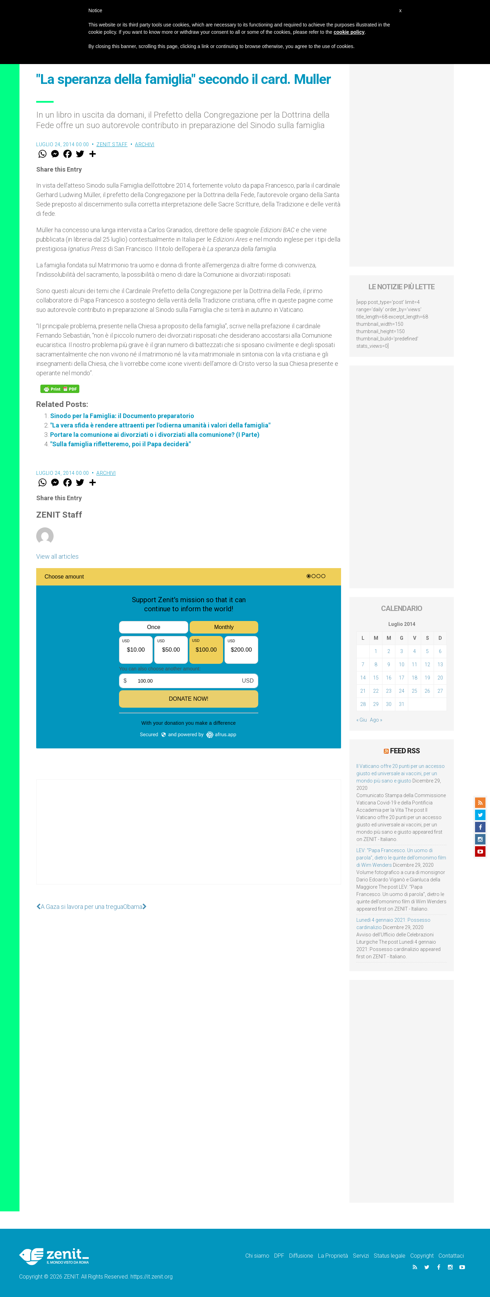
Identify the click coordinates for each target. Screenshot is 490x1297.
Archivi (145, 144)
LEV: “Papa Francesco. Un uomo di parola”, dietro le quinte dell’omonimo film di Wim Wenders (401, 858)
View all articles (57, 556)
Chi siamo (257, 1255)
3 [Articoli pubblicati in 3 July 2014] (401, 651)
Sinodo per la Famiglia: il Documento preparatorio (122, 415)
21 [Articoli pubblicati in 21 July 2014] (363, 691)
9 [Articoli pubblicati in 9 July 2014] (388, 664)
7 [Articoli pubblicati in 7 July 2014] (363, 664)
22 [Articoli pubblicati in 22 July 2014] (376, 691)
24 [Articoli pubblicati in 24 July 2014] (401, 691)
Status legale (389, 1255)
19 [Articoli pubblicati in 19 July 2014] (427, 678)
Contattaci (451, 1255)
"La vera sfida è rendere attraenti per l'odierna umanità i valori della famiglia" (160, 425)
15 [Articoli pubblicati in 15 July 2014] (376, 678)
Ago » (376, 720)
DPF (279, 1255)
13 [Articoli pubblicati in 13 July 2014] (440, 664)
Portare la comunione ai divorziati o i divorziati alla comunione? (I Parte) (155, 434)
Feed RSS (405, 751)
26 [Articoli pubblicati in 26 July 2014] (427, 691)
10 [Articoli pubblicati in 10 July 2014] (401, 664)
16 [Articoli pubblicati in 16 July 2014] (389, 678)
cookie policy (349, 32)
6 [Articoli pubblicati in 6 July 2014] (440, 651)
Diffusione (301, 1255)
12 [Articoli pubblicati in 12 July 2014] (427, 664)
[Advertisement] (188, 839)
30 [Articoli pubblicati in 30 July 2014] (389, 704)
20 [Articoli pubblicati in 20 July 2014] (440, 678)
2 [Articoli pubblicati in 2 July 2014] (388, 651)
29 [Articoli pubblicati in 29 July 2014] (376, 704)
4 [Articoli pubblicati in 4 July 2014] (414, 651)
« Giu (361, 720)
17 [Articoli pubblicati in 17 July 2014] (401, 678)
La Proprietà (333, 1255)
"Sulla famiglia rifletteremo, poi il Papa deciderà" (120, 444)
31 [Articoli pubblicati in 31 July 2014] (401, 704)
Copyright (422, 1255)
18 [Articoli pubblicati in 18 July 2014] (414, 678)
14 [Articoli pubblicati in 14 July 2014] (363, 678)
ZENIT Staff (112, 144)
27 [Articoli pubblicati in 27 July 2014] (440, 691)
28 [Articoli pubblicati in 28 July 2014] (363, 704)
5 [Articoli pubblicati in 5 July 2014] (427, 651)
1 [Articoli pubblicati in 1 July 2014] (375, 651)
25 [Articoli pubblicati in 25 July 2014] (414, 691)
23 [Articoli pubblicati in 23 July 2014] (389, 691)
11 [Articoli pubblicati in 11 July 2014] (414, 664)
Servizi (361, 1255)
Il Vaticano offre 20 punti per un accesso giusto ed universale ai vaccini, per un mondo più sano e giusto (400, 773)
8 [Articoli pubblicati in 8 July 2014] (375, 664)
